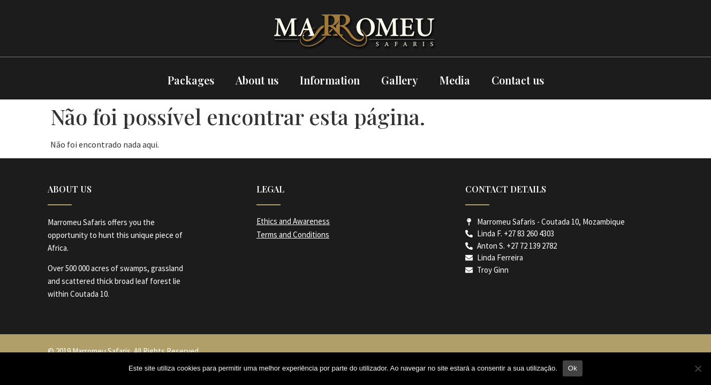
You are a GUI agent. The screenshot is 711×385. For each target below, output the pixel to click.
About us (257, 80)
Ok (572, 368)
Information (330, 80)
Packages (191, 80)
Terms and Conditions (292, 234)
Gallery (399, 80)
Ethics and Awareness (293, 221)
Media (455, 80)
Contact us (517, 80)
